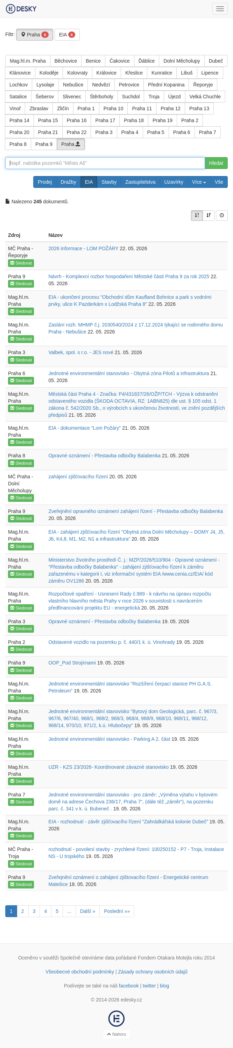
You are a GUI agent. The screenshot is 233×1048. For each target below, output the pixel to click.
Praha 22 (77, 132)
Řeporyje (203, 84)
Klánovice (20, 73)
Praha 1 (86, 108)
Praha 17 (105, 120)
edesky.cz (131, 1000)
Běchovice (66, 61)
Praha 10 (113, 108)
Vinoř (15, 108)
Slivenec (72, 96)
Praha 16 (77, 120)
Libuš (186, 73)
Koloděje (49, 73)
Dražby (68, 182)
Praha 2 (189, 120)
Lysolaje (45, 84)
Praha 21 (48, 132)
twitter (149, 986)
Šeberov (45, 96)
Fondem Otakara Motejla (165, 958)
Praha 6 (181, 132)
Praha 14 (19, 120)
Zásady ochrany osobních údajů (153, 972)
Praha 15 (48, 120)
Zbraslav (38, 108)
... (69, 911)
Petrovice (129, 84)
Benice (93, 61)
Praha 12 (171, 108)
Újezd (174, 96)
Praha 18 (134, 120)
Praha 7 (207, 132)
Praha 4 (130, 132)
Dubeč (216, 61)
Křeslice (134, 73)
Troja (153, 96)
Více (199, 182)
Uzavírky (173, 182)
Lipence (210, 73)
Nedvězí (101, 84)
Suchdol (131, 96)
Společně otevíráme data (87, 958)
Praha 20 (19, 132)
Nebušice (73, 84)
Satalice (18, 96)
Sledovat (21, 263)
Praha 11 (142, 108)
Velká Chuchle (205, 96)
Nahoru (116, 1034)
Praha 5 (155, 132)
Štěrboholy (101, 96)
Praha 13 (199, 108)
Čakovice (120, 61)
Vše (219, 182)
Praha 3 (103, 132)
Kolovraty (77, 73)
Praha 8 (18, 144)
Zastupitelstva (140, 182)
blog (164, 986)
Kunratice (161, 73)
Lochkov (18, 84)
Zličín (63, 108)
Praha (35, 34)
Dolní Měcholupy (181, 61)
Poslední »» (117, 911)
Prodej (45, 182)
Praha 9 (43, 144)
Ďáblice (147, 61)
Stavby (108, 182)
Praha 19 (162, 120)
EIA (67, 34)
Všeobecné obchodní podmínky (79, 972)
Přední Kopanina (166, 84)
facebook (129, 986)
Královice (107, 73)
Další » (88, 911)
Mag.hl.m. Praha (28, 61)
